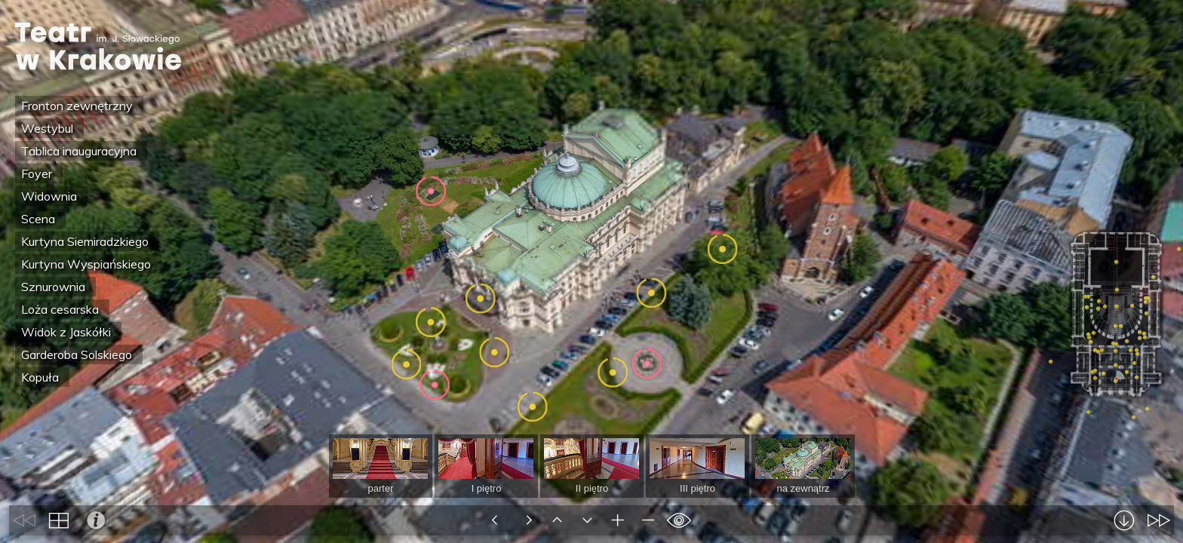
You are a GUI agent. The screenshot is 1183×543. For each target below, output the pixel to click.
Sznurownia (53, 286)
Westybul (47, 128)
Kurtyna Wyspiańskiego (86, 264)
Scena (38, 218)
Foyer (36, 173)
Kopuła (40, 377)
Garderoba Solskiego (76, 354)
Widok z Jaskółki (66, 331)
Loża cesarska (60, 309)
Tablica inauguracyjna (79, 150)
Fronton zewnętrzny (77, 105)
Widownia (49, 196)
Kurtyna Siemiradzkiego (85, 241)
